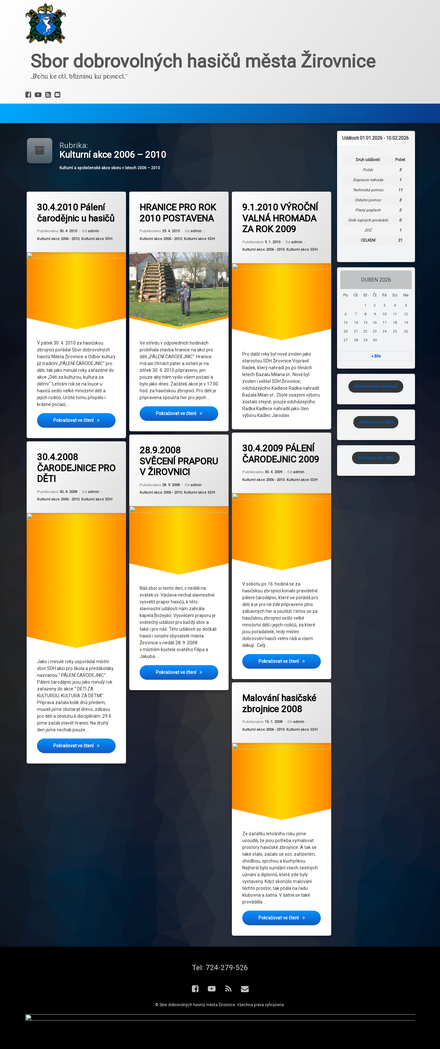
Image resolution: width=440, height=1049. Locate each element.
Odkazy (299, 110)
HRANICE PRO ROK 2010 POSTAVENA (178, 213)
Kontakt (209, 110)
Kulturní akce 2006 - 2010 (58, 239)
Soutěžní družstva (153, 110)
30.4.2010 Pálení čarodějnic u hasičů (75, 213)
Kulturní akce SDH (96, 239)
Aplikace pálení (254, 110)
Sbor (40, 110)
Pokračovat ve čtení (84, 420)
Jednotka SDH (89, 110)
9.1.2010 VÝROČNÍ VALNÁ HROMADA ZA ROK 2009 (280, 218)
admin (93, 231)
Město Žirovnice (346, 110)
